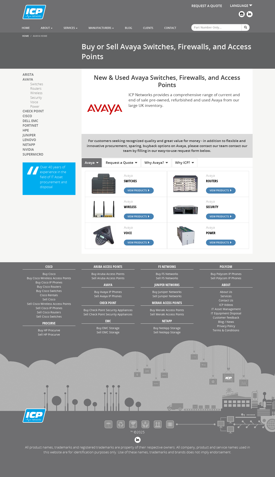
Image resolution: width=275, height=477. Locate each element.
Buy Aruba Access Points (107, 274)
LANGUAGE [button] (241, 5)
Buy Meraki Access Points (167, 310)
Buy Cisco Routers (49, 287)
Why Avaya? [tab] (156, 162)
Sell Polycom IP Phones (226, 278)
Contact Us (226, 300)
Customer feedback (226, 317)
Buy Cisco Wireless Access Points (49, 278)
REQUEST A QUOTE (206, 5)
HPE (26, 130)
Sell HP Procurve (49, 334)
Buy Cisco (49, 274)
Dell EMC (30, 121)
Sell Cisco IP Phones (49, 308)
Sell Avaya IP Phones (108, 296)
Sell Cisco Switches (49, 316)
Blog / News (226, 322)
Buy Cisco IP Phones (49, 282)
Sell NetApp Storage (167, 332)
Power (34, 106)
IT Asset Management (226, 309)
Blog (128, 28)
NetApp (29, 144)
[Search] (246, 27)
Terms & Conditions (226, 330)
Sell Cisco (49, 299)
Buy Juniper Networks (167, 292)
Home (26, 28)
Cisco (27, 116)
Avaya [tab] (92, 162)
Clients (148, 28)
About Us (226, 292)
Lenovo (29, 140)
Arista (28, 74)
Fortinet (30, 125)
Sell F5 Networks (167, 278)
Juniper (29, 135)
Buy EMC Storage (107, 328)
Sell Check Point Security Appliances (108, 314)
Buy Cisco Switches (49, 291)
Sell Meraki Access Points (167, 314)
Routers (35, 88)
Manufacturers (101, 28)
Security (36, 97)
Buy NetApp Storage (167, 328)
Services (70, 28)
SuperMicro (33, 154)
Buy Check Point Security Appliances (108, 310)
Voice (34, 102)
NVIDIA (28, 149)
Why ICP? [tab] (184, 162)
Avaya (28, 79)
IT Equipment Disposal (226, 313)
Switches (36, 84)
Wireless (36, 93)
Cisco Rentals (49, 295)
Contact (170, 28)
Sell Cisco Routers (49, 312)
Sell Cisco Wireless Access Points (49, 304)
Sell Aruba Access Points (108, 278)
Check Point (33, 111)
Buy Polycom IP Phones (226, 274)
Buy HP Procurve (49, 330)
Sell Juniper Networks (167, 296)
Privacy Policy (226, 326)
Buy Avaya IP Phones (108, 292)
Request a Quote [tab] (121, 162)
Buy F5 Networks (167, 274)
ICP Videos (226, 305)
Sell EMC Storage (108, 332)
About (46, 28)
